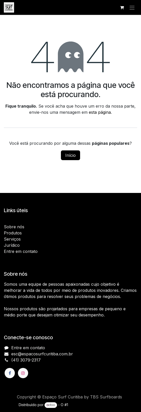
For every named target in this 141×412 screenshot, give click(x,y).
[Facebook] (10, 373)
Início (70, 155)
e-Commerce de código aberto (95, 405)
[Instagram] (23, 373)
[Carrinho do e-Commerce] (122, 7)
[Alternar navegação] (132, 7)
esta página (100, 112)
